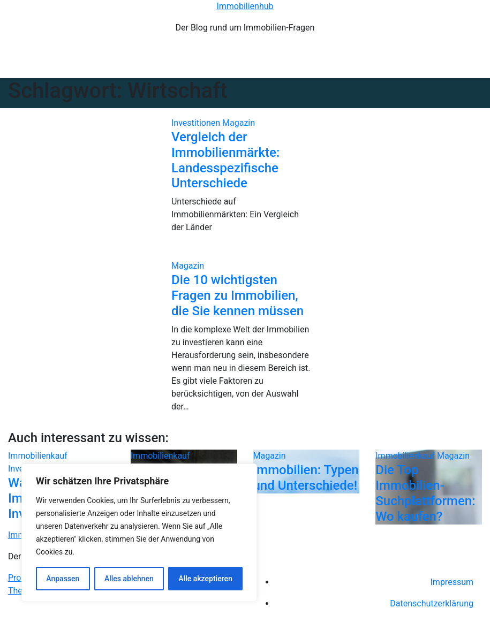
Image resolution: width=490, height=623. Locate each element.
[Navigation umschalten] (251, 60)
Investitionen (196, 123)
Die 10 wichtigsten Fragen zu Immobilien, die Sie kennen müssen (237, 295)
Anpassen (62, 578)
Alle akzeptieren (205, 578)
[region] (139, 533)
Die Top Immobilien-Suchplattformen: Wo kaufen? (425, 492)
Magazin (238, 123)
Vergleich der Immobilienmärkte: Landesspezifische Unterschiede (225, 160)
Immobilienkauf (37, 456)
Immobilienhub (244, 6)
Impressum (452, 582)
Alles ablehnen (129, 578)
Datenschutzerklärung (431, 603)
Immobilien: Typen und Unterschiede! (306, 477)
